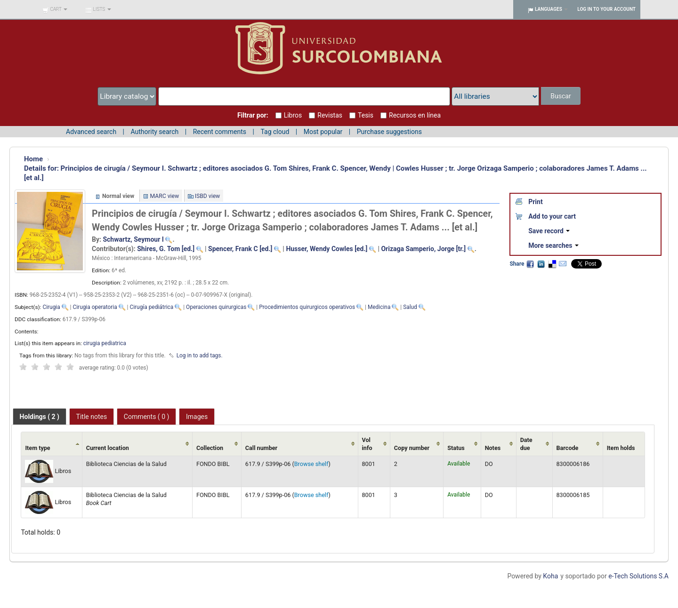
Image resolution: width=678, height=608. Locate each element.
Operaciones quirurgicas (216, 307)
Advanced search (91, 131)
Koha (550, 576)
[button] (55, 9)
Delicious (552, 263)
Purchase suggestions (389, 131)
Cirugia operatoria (95, 307)
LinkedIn (541, 263)
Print (535, 201)
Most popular (323, 131)
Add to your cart (552, 216)
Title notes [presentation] (91, 416)
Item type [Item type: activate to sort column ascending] (37, 447)
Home (33, 159)
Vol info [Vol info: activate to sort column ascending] (367, 443)
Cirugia (51, 307)
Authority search (154, 131)
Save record (549, 231)
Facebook (530, 263)
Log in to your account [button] (606, 9)
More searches (553, 245)
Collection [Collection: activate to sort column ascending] (209, 447)
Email (562, 263)
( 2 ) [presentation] (39, 416)
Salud (410, 307)
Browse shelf (311, 463)
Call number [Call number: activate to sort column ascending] (261, 447)
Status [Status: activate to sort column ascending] (456, 447)
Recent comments (219, 131)
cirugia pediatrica (104, 343)
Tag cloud (274, 131)
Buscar (560, 96)
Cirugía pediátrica (151, 307)
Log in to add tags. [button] (200, 355)
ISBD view (207, 196)
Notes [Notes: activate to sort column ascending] (493, 447)
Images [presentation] (197, 416)
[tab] (39, 416)
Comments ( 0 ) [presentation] (147, 416)
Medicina (379, 307)
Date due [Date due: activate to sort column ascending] (526, 443)
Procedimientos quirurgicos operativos (307, 307)
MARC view (164, 196)
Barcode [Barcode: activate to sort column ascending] (568, 447)
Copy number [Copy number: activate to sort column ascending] (411, 447)
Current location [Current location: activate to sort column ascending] (107, 447)
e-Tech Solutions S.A (638, 576)
